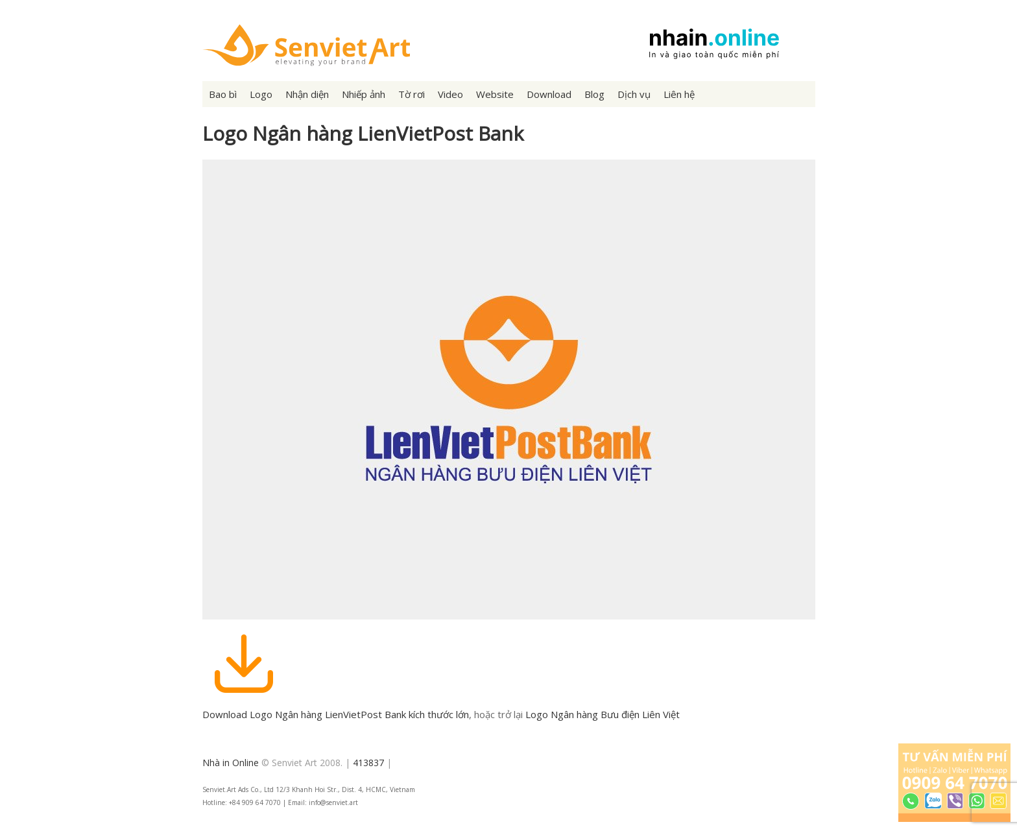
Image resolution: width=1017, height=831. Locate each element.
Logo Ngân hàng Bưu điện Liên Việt (602, 714)
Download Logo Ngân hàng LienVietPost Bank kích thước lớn (335, 714)
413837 (368, 762)
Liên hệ (679, 94)
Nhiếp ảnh (363, 94)
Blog (594, 94)
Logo (261, 94)
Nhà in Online (230, 762)
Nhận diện (307, 94)
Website (495, 94)
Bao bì (223, 94)
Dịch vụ (634, 94)
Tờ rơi (411, 94)
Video (450, 94)
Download (549, 94)
